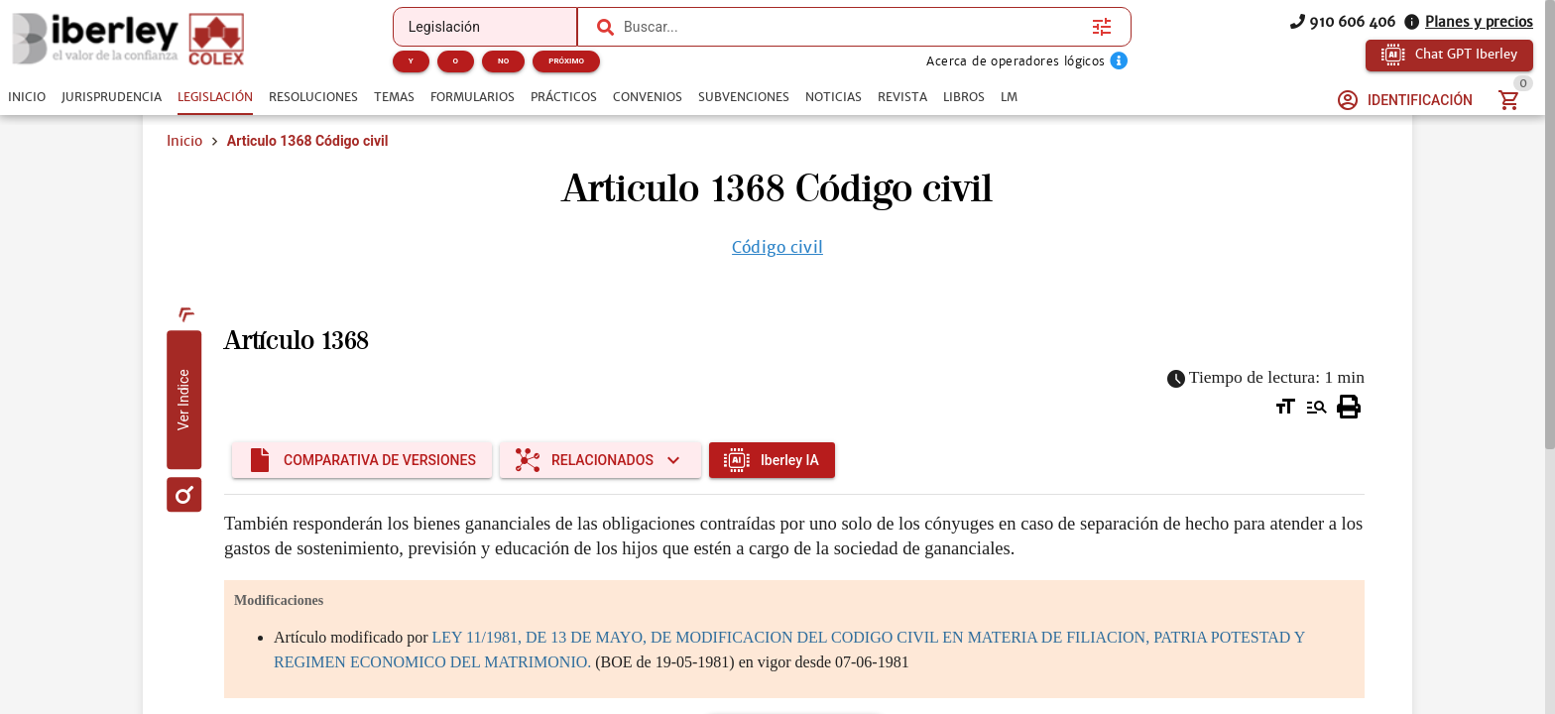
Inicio (184, 141)
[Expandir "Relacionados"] (600, 460)
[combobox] (853, 27)
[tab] (27, 97)
